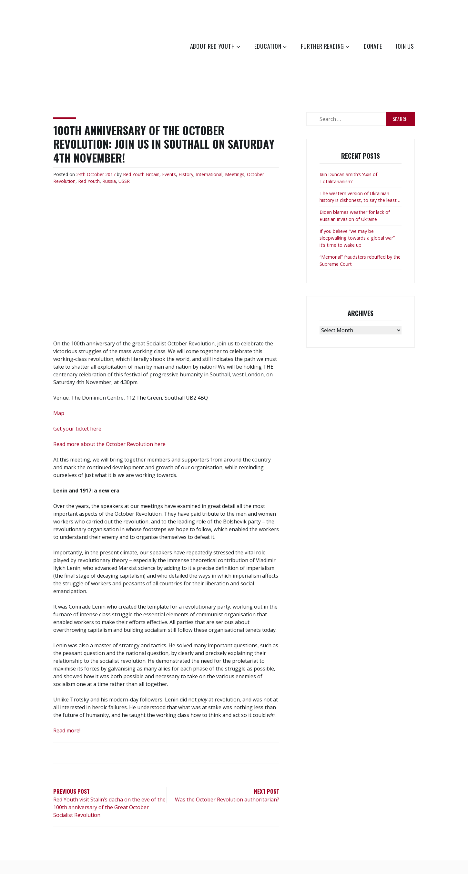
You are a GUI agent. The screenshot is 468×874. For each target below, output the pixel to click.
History (185, 174)
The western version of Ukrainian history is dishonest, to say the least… (360, 197)
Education (267, 46)
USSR (124, 181)
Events (169, 174)
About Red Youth (212, 46)
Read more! (66, 730)
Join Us (404, 46)
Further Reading (322, 46)
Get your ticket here (77, 428)
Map (58, 413)
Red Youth (134, 174)
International (209, 174)
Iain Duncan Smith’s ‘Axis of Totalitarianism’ (348, 177)
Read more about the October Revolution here (109, 444)
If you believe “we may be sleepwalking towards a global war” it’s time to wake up (357, 238)
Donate (373, 46)
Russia (109, 181)
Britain (152, 174)
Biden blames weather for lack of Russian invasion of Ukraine (355, 215)
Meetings (234, 174)
